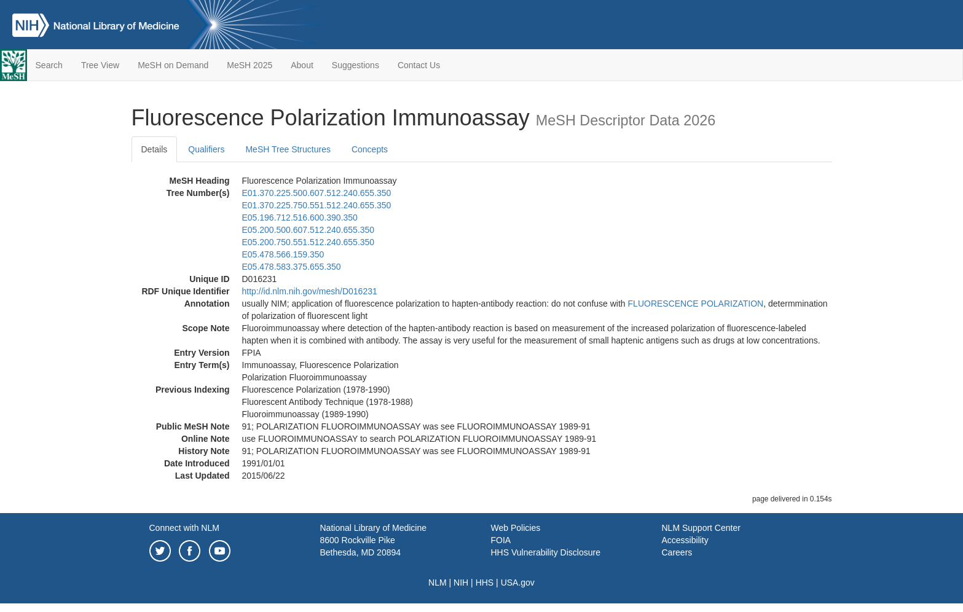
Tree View (100, 65)
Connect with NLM (184, 528)
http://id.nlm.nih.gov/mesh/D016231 (309, 291)
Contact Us (419, 65)
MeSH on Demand (173, 65)
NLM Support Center (701, 528)
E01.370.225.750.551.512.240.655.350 (316, 205)
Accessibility (685, 540)
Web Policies (516, 528)
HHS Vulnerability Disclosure (545, 552)
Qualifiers (206, 149)
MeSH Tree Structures (288, 149)
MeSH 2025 (249, 65)
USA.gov (518, 582)
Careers (677, 552)
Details (154, 149)
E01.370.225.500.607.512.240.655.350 (316, 193)
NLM (437, 582)
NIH (461, 582)
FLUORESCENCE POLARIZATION (696, 303)
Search (49, 65)
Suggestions (355, 65)
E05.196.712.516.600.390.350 (300, 217)
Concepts (370, 149)
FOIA (501, 540)
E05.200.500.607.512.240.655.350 (308, 230)
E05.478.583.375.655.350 (291, 267)
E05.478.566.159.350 (283, 254)
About (302, 65)
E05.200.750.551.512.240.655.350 (308, 242)
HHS (485, 582)
